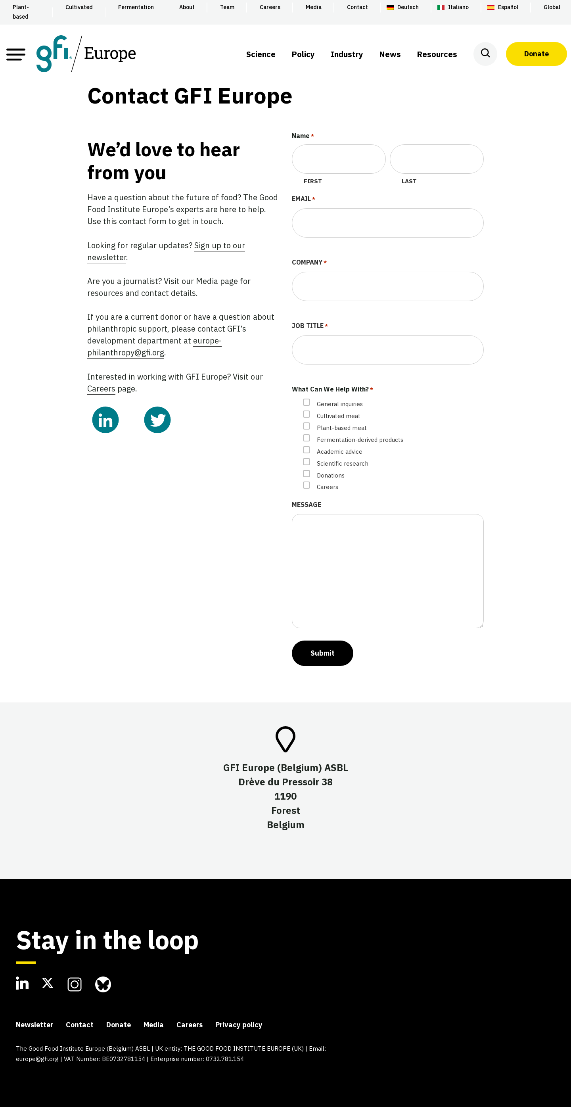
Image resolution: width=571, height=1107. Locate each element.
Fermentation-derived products (360, 439)
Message (306, 504)
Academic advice (339, 451)
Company (309, 263)
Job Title (310, 326)
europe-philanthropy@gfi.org (154, 346)
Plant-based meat (342, 428)
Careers (101, 388)
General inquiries (340, 404)
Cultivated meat (338, 416)
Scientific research (342, 463)
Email (303, 199)
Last (409, 181)
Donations (331, 475)
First (313, 181)
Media (207, 281)
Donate (536, 53)
